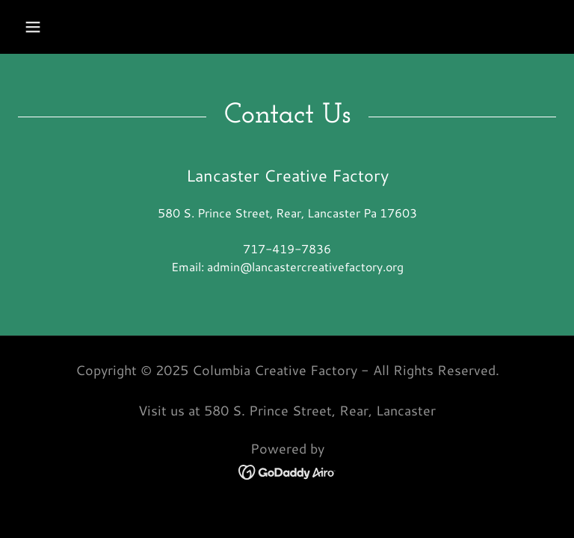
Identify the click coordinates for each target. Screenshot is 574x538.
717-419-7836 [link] (287, 248)
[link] (287, 470)
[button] (33, 27)
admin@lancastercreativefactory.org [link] (305, 266)
